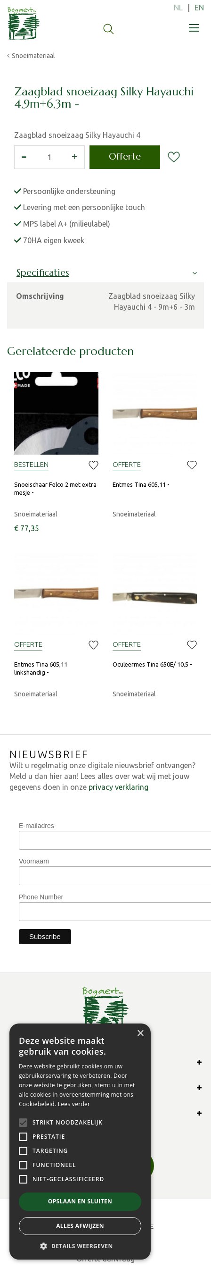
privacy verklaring (118, 787)
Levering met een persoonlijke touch (84, 207)
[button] (80, 1245)
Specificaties (42, 273)
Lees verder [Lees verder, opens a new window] (74, 1104)
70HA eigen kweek (53, 240)
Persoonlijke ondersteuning (69, 191)
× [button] (140, 1033)
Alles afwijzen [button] (80, 1226)
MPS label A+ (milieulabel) (66, 224)
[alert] (80, 1142)
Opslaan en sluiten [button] (80, 1201)
